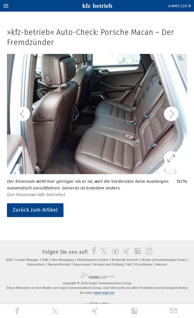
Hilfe (46, 260)
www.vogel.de (104, 293)
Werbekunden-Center (93, 260)
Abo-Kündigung (63, 260)
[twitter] (55, 311)
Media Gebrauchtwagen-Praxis (164, 260)
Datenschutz (36, 264)
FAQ (130, 264)
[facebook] (18, 310)
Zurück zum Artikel (35, 210)
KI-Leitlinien (144, 264)
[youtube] (114, 252)
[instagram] (147, 252)
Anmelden (179, 5)
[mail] (174, 310)
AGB (9, 260)
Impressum (82, 264)
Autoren (161, 264)
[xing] (96, 311)
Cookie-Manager (27, 260)
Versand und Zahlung (108, 264)
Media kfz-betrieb (125, 260)
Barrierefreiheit (60, 264)
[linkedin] (135, 311)
